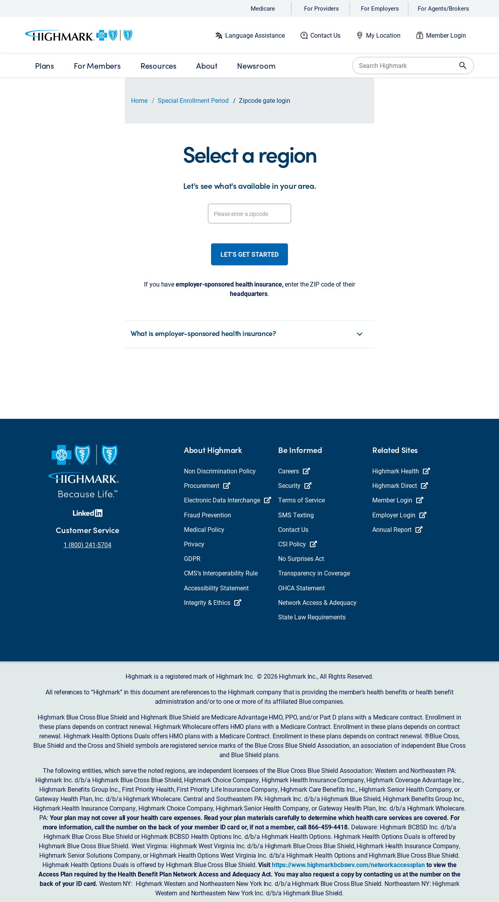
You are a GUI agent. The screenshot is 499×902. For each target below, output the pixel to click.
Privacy (194, 544)
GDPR (192, 558)
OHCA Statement (301, 588)
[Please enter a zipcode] (249, 213)
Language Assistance (255, 35)
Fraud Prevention (207, 515)
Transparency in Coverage (314, 573)
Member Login (446, 35)
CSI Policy (297, 544)
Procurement (207, 485)
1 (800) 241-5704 (87, 544)
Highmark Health (401, 471)
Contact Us (325, 35)
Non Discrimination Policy (220, 471)
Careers (294, 471)
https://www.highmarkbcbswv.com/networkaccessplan (348, 864)
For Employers (380, 8)
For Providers (321, 8)
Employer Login (399, 515)
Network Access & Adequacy (317, 602)
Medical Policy (204, 529)
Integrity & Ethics (212, 602)
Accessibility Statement (216, 588)
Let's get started (249, 254)
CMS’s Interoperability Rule (221, 573)
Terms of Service (301, 500)
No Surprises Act (301, 558)
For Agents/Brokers (443, 8)
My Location (383, 35)
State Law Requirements (312, 617)
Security (294, 485)
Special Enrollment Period (193, 100)
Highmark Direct (400, 485)
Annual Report (397, 529)
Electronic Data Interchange (227, 500)
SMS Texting (296, 515)
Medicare (263, 8)
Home (139, 100)
